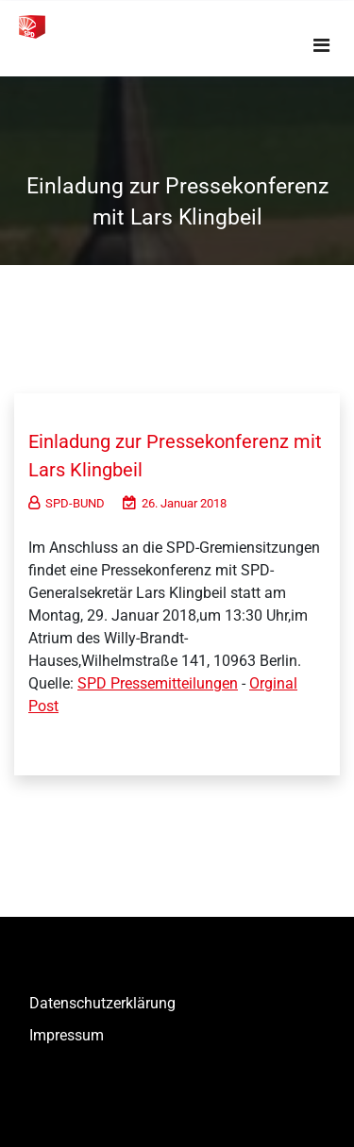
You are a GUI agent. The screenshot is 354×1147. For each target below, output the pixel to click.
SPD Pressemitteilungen (157, 683)
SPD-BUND (66, 503)
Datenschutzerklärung (102, 1003)
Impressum (66, 1035)
